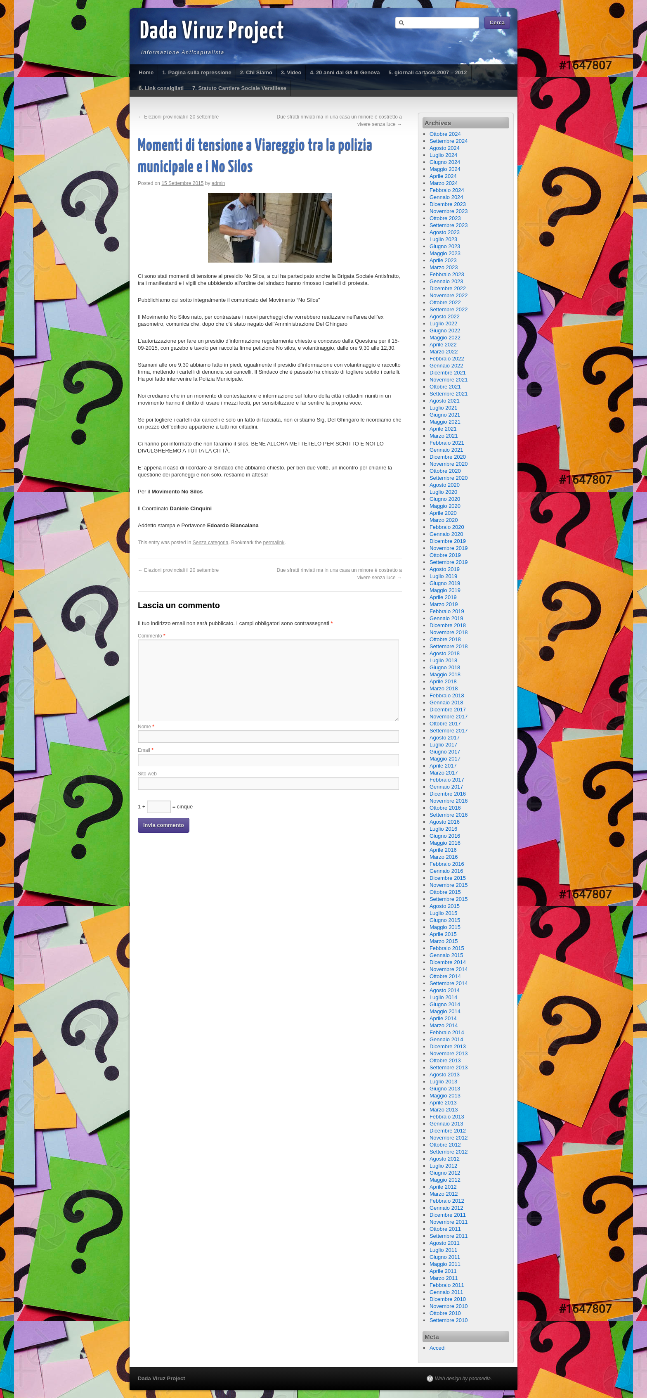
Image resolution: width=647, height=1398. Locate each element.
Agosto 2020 (445, 485)
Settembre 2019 (449, 562)
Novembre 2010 (449, 1306)
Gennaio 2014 (446, 1039)
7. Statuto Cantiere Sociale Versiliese (239, 88)
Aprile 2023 (443, 260)
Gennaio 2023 (446, 281)
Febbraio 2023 (447, 274)
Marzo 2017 (444, 773)
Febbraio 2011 (447, 1285)
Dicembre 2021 (448, 373)
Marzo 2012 (444, 1194)
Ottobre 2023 (445, 218)
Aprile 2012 (443, 1187)
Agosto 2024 (445, 148)
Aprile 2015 (443, 934)
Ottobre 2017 (445, 723)
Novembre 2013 (449, 1053)
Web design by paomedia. (463, 1378)
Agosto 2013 (445, 1074)
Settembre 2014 (449, 983)
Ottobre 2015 (445, 892)
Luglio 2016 (443, 829)
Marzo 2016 (444, 857)
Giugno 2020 (445, 499)
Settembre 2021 (449, 394)
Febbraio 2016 (447, 864)
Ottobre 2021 (445, 387)
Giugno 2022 (445, 330)
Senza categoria (211, 542)
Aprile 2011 (443, 1271)
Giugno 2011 (445, 1257)
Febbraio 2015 (447, 948)
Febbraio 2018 (447, 695)
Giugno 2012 (445, 1173)
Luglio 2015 (443, 913)
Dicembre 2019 (448, 541)
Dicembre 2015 (448, 878)
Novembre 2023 (449, 211)
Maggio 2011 (445, 1264)
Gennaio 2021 (446, 450)
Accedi (438, 1348)
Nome (146, 727)
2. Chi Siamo (256, 72)
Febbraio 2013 (447, 1117)
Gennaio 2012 (446, 1208)
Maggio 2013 (445, 1095)
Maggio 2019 (445, 590)
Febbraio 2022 (447, 358)
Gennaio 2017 (446, 787)
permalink (274, 542)
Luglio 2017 (443, 745)
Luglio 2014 (443, 997)
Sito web (147, 774)
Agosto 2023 (445, 232)
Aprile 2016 (443, 850)
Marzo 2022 (444, 351)
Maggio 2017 (445, 759)
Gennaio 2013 (446, 1124)
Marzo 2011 (444, 1278)
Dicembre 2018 (448, 625)
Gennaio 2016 (446, 871)
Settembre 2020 (449, 478)
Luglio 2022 (443, 323)
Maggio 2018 (445, 674)
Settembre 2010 (449, 1320)
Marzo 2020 (444, 520)
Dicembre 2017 (448, 709)
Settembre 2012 (449, 1152)
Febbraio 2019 (447, 611)
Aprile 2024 (443, 176)
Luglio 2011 (443, 1250)
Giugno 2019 (445, 583)
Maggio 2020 (445, 506)
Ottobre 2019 (445, 555)
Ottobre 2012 (445, 1145)
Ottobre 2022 (445, 302)
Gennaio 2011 (446, 1292)
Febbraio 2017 (447, 780)
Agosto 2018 (445, 653)
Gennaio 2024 (446, 197)
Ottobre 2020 (445, 471)
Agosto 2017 (445, 738)
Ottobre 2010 (445, 1313)
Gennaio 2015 (446, 955)
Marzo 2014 (444, 1025)
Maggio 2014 (445, 1011)
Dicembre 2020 (448, 457)
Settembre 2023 (449, 225)
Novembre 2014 (449, 969)
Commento (151, 636)
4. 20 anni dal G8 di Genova (345, 72)
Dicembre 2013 (448, 1046)
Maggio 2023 (445, 253)
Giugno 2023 (445, 246)
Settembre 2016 (449, 815)
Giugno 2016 (445, 836)
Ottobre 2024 (445, 134)
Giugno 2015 (445, 920)
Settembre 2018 (449, 646)
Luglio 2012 (443, 1166)
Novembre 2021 (449, 380)
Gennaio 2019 (446, 618)
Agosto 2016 (445, 822)
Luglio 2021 (443, 408)
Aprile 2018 (443, 681)
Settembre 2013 (449, 1067)
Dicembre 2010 (448, 1299)
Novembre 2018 (449, 632)
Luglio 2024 (443, 155)
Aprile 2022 (443, 344)
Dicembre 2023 (448, 204)
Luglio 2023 (443, 239)
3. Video (291, 72)
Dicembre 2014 (448, 962)
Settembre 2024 (449, 141)
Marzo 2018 (444, 688)
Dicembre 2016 (448, 794)
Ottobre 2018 (445, 639)
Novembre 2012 (449, 1138)
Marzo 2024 (444, 183)
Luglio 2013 (443, 1081)
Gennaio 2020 (446, 534)
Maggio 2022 (445, 337)
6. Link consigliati (161, 88)
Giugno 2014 (445, 1004)
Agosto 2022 (445, 316)
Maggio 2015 (445, 927)
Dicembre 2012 (448, 1131)
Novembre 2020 (449, 464)
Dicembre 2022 (448, 288)
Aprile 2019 (443, 597)
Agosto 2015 (445, 906)
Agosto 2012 (445, 1159)
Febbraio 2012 (447, 1201)
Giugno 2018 (445, 667)
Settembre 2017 (449, 730)
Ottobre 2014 (445, 976)
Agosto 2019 (445, 569)
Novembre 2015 (449, 885)
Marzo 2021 (444, 436)
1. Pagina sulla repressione (196, 72)
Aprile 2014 (443, 1018)
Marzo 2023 (444, 267)
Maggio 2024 (445, 169)
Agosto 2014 (445, 990)
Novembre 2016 (449, 801)
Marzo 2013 (444, 1110)
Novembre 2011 (449, 1222)
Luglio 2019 (443, 576)
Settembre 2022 (449, 309)
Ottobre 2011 (445, 1229)
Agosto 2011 (445, 1243)
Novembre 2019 (449, 548)
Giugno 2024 (445, 162)
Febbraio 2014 (447, 1032)
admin (218, 183)
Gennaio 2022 (446, 366)
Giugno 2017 (445, 752)
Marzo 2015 (444, 941)
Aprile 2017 (443, 766)
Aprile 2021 (443, 429)
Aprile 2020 (443, 513)
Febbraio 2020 (447, 527)
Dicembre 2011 (448, 1215)
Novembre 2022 (449, 295)
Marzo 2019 (444, 604)
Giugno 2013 (445, 1088)
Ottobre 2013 (445, 1060)
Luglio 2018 (443, 660)
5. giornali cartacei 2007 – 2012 (427, 72)
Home (146, 72)
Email (145, 750)
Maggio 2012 (445, 1180)
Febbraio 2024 (447, 190)
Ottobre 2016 (445, 808)
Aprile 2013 (443, 1102)
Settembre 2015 (449, 899)
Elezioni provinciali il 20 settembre (178, 117)
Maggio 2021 (445, 422)
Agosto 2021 (445, 401)
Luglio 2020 (443, 492)
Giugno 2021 (445, 415)
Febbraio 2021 (447, 443)
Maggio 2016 (445, 843)
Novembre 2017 (449, 716)
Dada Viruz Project (212, 31)
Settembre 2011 (449, 1236)
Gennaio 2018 (446, 702)
